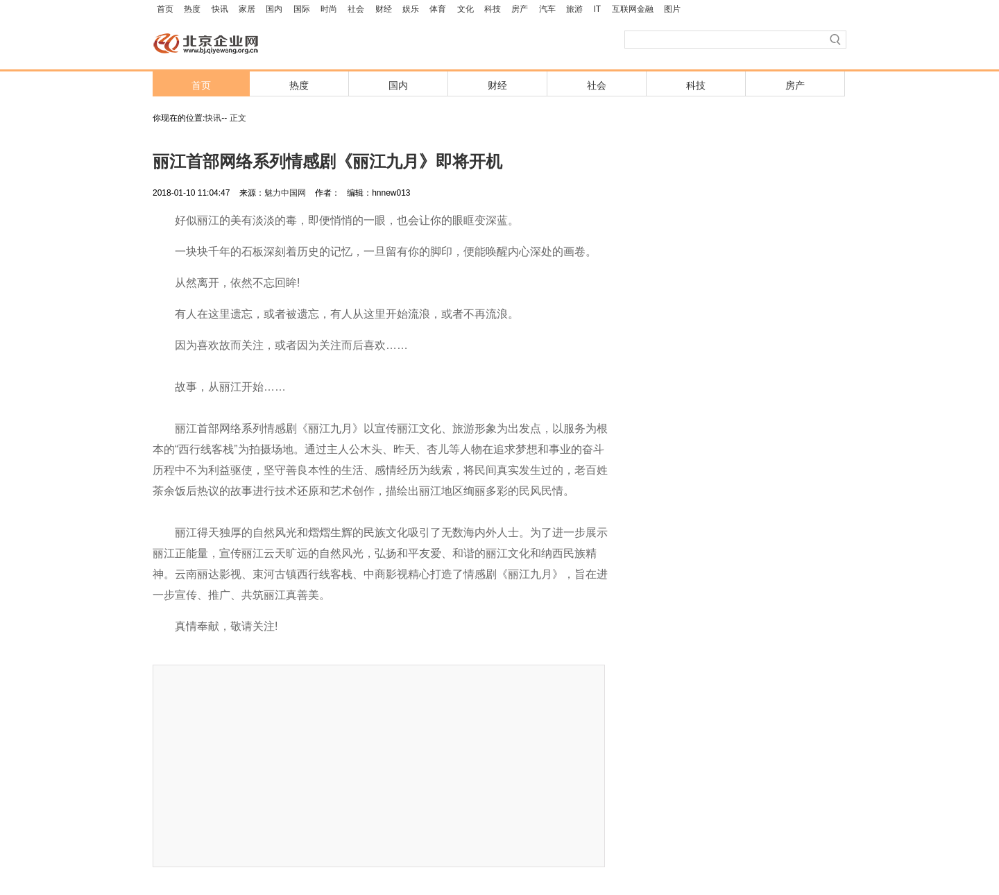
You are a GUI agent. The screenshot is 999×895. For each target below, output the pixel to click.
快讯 (220, 9)
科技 (492, 9)
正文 (238, 118)
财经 (383, 9)
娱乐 (410, 9)
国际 (301, 9)
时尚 (329, 9)
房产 (519, 9)
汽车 (547, 9)
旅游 (574, 9)
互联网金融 (633, 9)
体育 (437, 9)
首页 (165, 9)
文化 (465, 9)
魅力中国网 (285, 193)
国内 (274, 9)
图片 (672, 9)
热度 (192, 9)
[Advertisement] (379, 766)
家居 (247, 9)
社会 (356, 9)
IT (597, 9)
